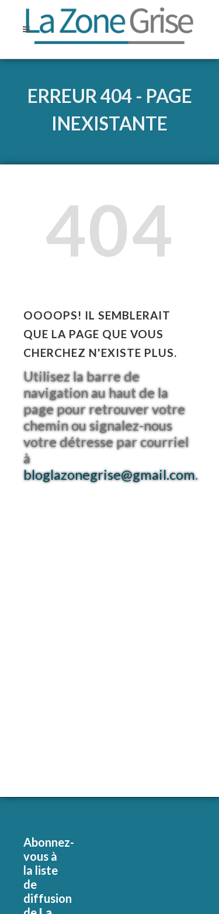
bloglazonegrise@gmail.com (109, 474)
